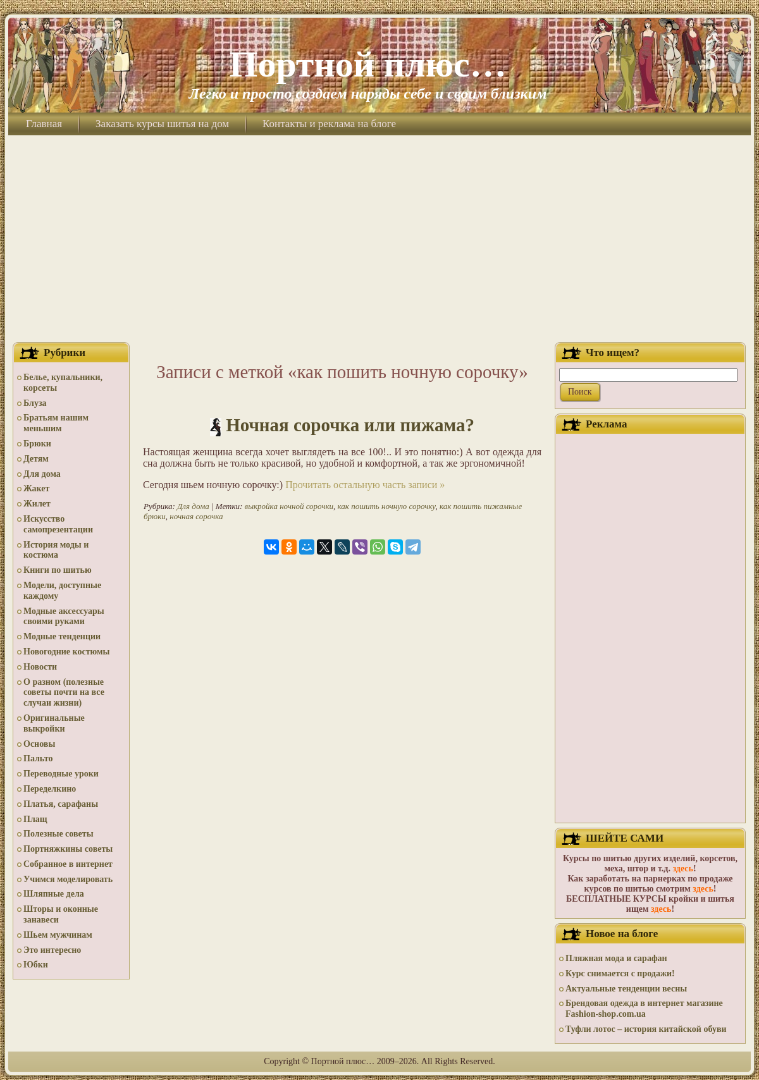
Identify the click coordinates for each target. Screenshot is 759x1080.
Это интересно (52, 950)
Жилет (37, 503)
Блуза (35, 403)
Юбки (35, 964)
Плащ (35, 819)
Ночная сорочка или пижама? (350, 425)
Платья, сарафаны (60, 804)
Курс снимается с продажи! (620, 973)
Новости (40, 667)
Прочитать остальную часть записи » (365, 484)
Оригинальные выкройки (54, 723)
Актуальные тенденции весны (626, 988)
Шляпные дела (53, 894)
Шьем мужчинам (57, 935)
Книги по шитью (57, 570)
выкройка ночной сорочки (289, 506)
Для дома (42, 474)
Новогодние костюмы (66, 651)
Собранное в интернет (68, 864)
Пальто (37, 758)
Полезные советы (58, 833)
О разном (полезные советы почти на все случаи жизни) (63, 692)
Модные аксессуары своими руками (63, 616)
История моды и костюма (56, 550)
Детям (36, 458)
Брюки (37, 443)
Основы (39, 744)
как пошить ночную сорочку (387, 506)
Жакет (36, 488)
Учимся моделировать (68, 879)
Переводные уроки (61, 773)
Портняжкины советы (68, 849)
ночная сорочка (196, 516)
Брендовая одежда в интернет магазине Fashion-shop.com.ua (644, 1008)
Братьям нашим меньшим (56, 423)
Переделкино (49, 789)
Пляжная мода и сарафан (616, 958)
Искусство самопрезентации (58, 524)
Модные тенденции (62, 636)
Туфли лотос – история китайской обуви (646, 1029)
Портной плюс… (367, 64)
